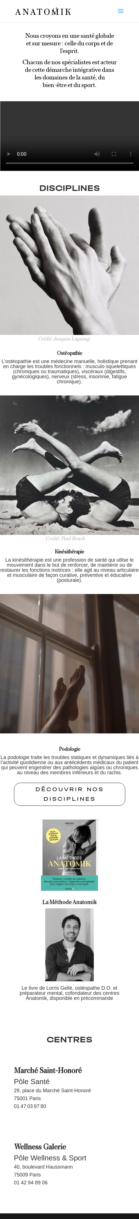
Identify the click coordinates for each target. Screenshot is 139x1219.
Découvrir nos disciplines (69, 794)
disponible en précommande (81, 998)
